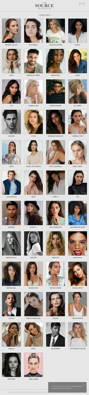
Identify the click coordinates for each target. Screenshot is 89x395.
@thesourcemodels (16, 392)
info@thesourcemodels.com (44, 392)
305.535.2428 (28, 392)
